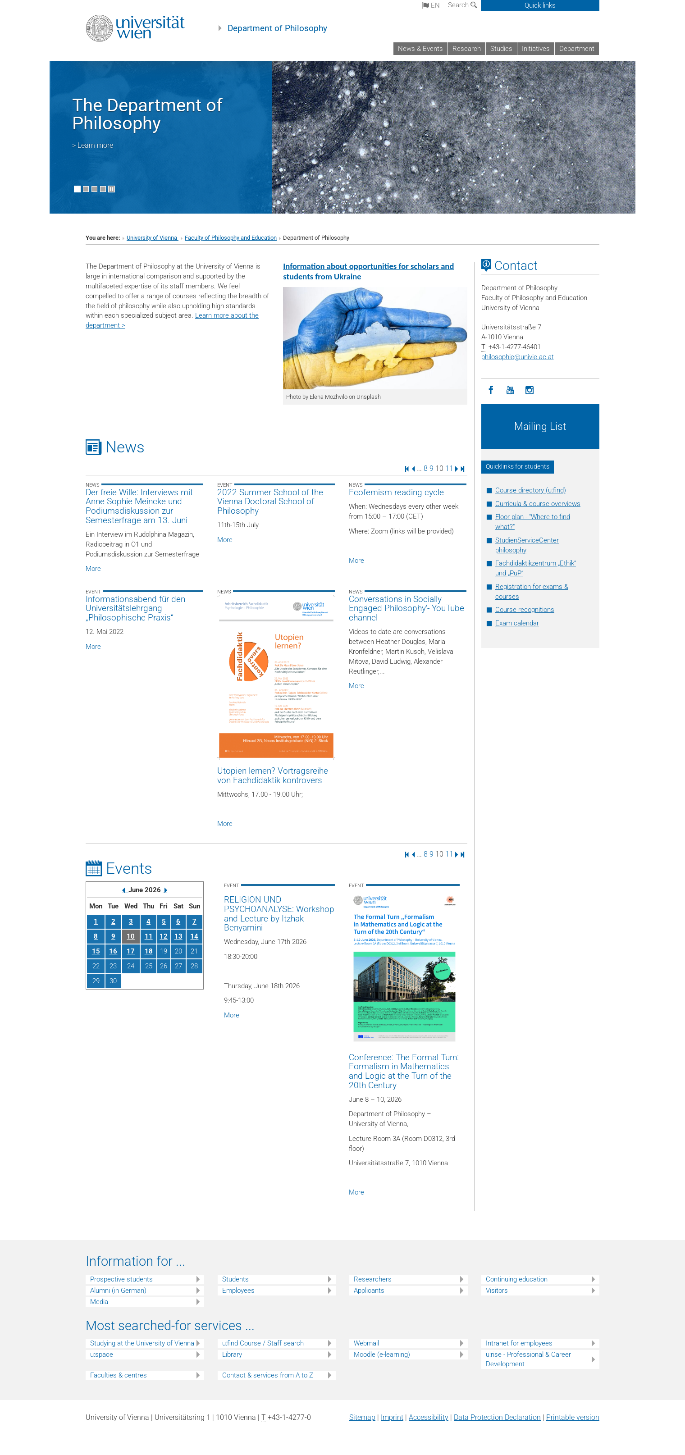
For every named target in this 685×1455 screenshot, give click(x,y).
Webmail (366, 1343)
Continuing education (517, 1279)
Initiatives (536, 49)
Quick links (540, 5)
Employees (238, 1290)
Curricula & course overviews (537, 504)
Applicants (369, 1290)
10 (131, 936)
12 (164, 936)
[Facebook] (491, 390)
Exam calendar (517, 623)
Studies (501, 49)
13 (178, 936)
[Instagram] (529, 390)
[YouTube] (510, 390)
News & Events (420, 49)
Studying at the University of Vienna (142, 1343)
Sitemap (362, 1417)
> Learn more (92, 145)
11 (449, 468)
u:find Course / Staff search (263, 1343)
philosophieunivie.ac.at (517, 357)
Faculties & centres (118, 1375)
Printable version (572, 1417)
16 (113, 951)
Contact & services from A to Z (267, 1375)
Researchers (373, 1279)
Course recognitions (524, 610)
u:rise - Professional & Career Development (528, 1359)
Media (99, 1302)
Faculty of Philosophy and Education (231, 237)
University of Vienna (152, 237)
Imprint (392, 1417)
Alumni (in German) (118, 1290)
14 (194, 936)
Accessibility (428, 1417)
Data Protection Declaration (497, 1417)
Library (232, 1354)
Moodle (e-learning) (382, 1354)
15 (96, 951)
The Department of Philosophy (147, 114)
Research (466, 49)
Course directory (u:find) (530, 490)
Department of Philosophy (277, 28)
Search (462, 5)
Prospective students (121, 1279)
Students (235, 1279)
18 (149, 951)
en (431, 5)
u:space (101, 1354)
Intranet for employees (519, 1343)
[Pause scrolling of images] (111, 189)
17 (131, 951)
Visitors (497, 1290)
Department (576, 49)
